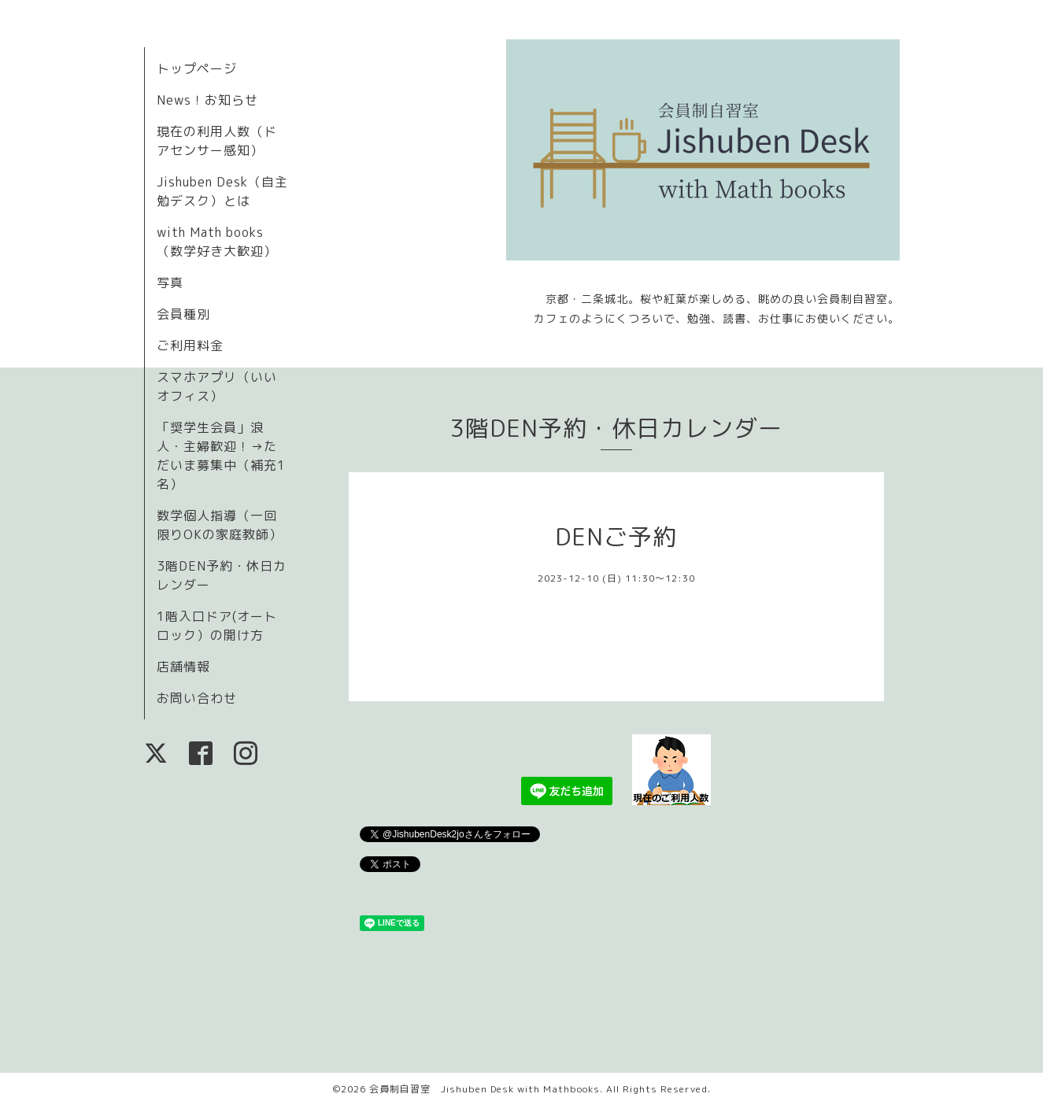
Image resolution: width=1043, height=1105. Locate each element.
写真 (170, 282)
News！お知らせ (207, 100)
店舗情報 (183, 666)
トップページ (197, 68)
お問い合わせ (197, 698)
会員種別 (183, 314)
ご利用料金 (190, 345)
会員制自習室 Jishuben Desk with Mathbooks (484, 1089)
